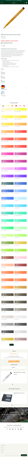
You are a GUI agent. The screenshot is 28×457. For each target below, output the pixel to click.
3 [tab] (14, 384)
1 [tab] (12, 384)
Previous (1, 18)
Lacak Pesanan (24, 455)
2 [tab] (13, 384)
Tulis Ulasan (14, 361)
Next (27, 18)
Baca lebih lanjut (20, 0)
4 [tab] (15, 384)
